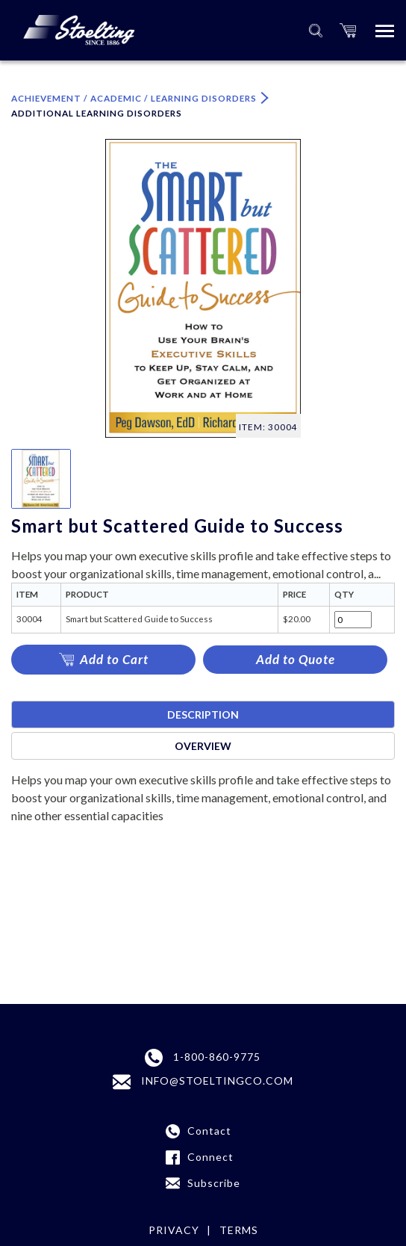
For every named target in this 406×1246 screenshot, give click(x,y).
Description (203, 714)
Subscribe (213, 1183)
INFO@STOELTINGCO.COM (203, 1082)
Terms (238, 1230)
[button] (348, 30)
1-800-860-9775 (202, 1058)
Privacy (174, 1230)
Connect (210, 1156)
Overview (203, 746)
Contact (209, 1130)
